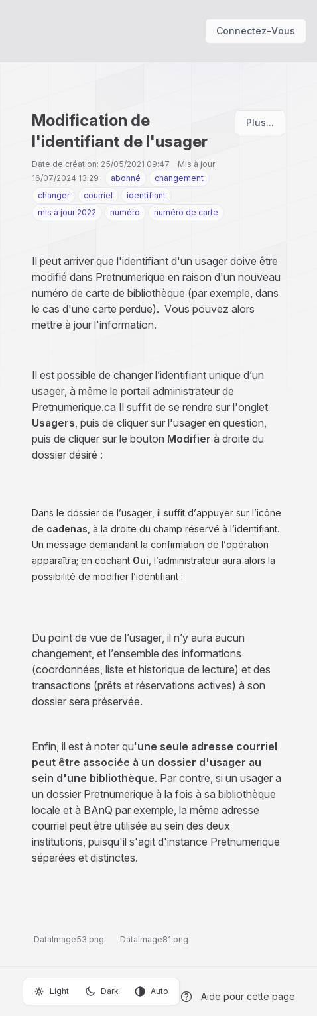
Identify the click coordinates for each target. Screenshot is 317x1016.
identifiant (146, 195)
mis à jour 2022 (67, 212)
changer (54, 195)
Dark (102, 991)
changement (179, 178)
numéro (125, 212)
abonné (126, 178)
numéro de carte (186, 212)
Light (51, 991)
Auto (151, 991)
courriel (98, 195)
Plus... (260, 122)
